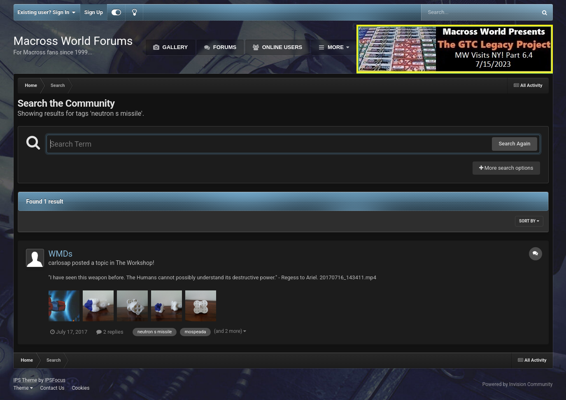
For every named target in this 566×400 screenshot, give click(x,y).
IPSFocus (55, 380)
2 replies (109, 332)
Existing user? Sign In (47, 12)
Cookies (80, 388)
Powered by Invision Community (517, 384)
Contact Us (52, 388)
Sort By (529, 221)
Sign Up (93, 12)
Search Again (514, 143)
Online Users (281, 47)
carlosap (60, 263)
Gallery (174, 47)
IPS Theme (25, 380)
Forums (224, 47)
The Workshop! (135, 263)
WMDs (61, 254)
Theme (23, 388)
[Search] (458, 12)
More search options (506, 168)
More (335, 47)
